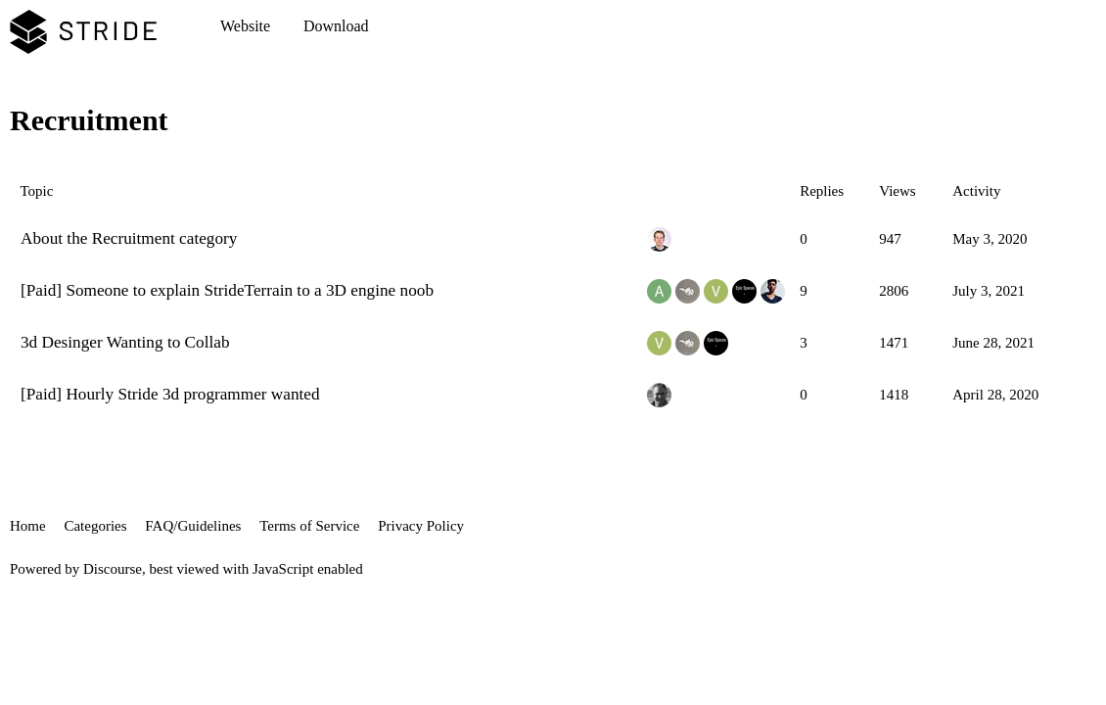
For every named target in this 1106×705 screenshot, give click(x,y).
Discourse (112, 569)
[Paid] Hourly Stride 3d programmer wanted (170, 394)
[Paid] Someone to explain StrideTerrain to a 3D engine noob (227, 290)
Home (28, 526)
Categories (95, 526)
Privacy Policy (421, 526)
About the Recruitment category (129, 238)
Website (245, 26)
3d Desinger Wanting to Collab (125, 342)
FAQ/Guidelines (193, 526)
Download (336, 26)
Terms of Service (309, 526)
